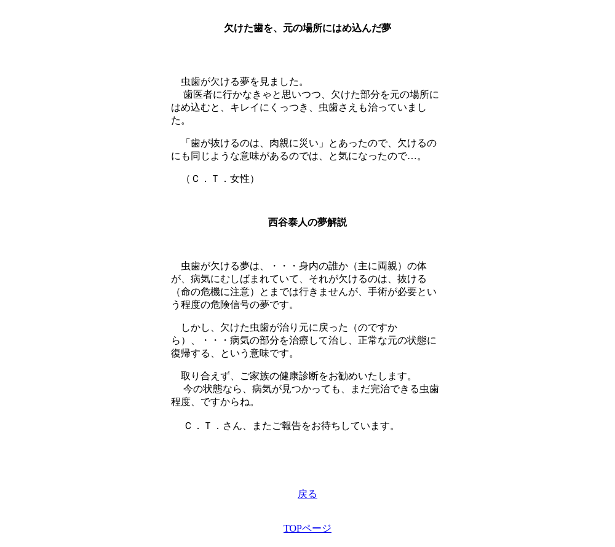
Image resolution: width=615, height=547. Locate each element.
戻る (307, 494)
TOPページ (307, 528)
